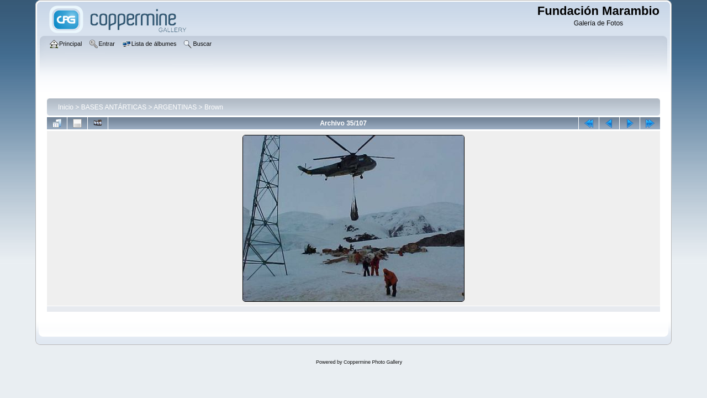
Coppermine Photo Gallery (373, 362)
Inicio (65, 107)
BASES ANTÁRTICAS (113, 107)
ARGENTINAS (175, 107)
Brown (213, 107)
